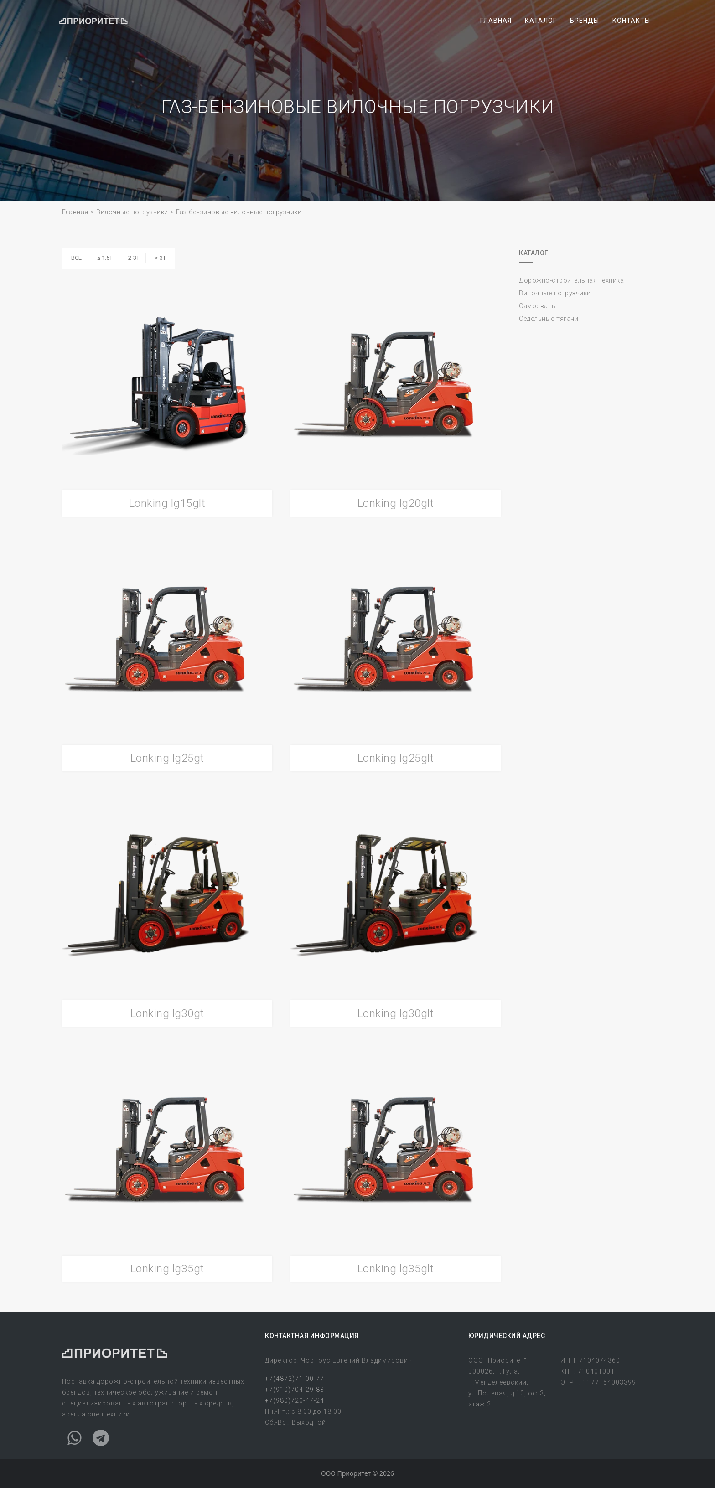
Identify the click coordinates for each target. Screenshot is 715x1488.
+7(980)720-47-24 (294, 1400)
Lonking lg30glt (396, 1013)
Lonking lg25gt (167, 758)
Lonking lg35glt (396, 1268)
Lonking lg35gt (167, 1268)
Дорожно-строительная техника (571, 280)
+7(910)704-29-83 (294, 1389)
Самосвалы (538, 306)
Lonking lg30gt (167, 1013)
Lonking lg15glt (167, 503)
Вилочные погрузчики (132, 212)
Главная (75, 212)
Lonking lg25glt (396, 758)
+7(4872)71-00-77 (294, 1378)
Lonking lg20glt (396, 503)
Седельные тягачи (548, 319)
